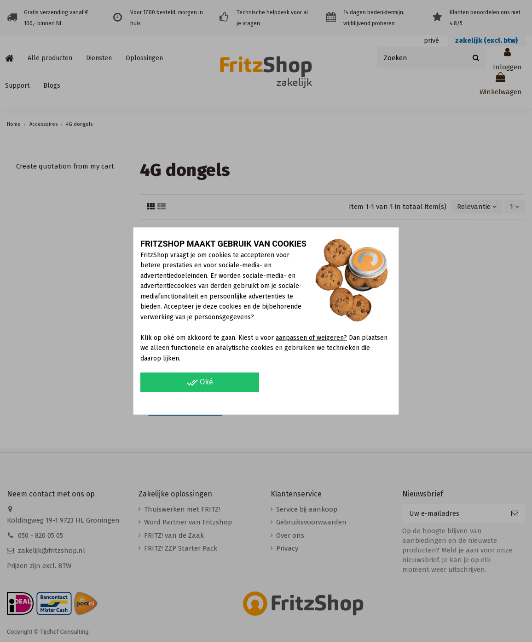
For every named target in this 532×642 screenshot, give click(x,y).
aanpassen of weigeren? (311, 337)
